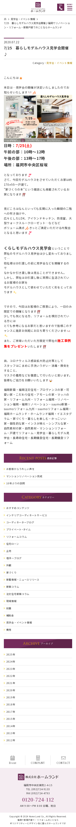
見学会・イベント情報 (59, 63)
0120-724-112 (38, 799)
